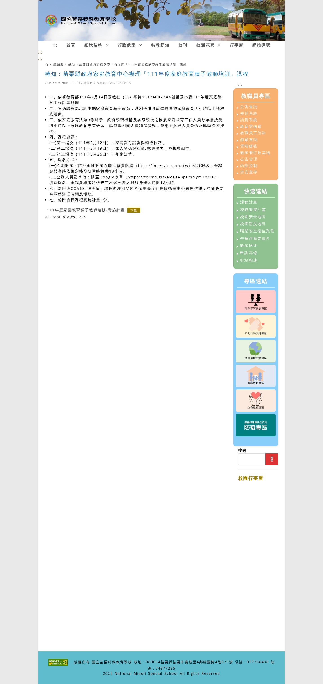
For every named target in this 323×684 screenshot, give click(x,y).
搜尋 (242, 450)
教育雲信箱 (251, 126)
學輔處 (101, 83)
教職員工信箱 (253, 133)
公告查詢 (248, 107)
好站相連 (248, 260)
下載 (133, 210)
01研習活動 (85, 83)
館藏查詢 (248, 140)
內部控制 (248, 166)
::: (40, 52)
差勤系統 (248, 113)
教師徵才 (248, 246)
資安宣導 (248, 172)
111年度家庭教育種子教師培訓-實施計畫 (86, 209)
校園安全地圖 (253, 217)
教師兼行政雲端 (255, 153)
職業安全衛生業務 (257, 231)
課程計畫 (248, 202)
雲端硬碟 (248, 146)
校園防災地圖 (253, 224)
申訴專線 (248, 253)
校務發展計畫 (253, 210)
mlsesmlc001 (59, 83)
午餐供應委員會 (255, 238)
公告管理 (248, 159)
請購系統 (248, 120)
